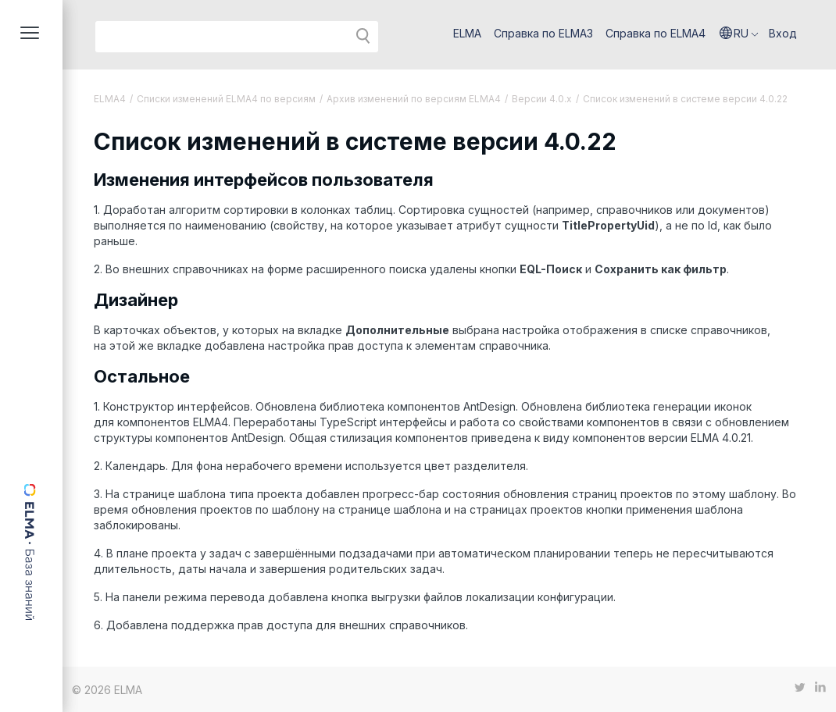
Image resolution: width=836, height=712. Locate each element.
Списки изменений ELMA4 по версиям (226, 99)
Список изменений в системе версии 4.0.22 (685, 99)
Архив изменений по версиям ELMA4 (414, 99)
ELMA (467, 33)
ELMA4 (110, 99)
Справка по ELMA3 (543, 33)
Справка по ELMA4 (656, 33)
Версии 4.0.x (542, 99)
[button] (739, 34)
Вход (783, 33)
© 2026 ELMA (107, 689)
